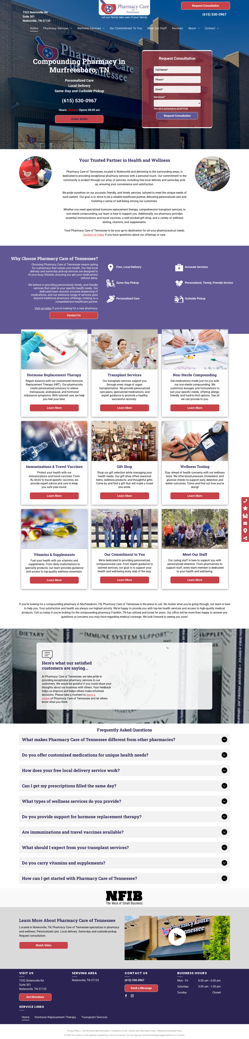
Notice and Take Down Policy (143, 1030)
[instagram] (132, 996)
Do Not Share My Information (96, 1030)
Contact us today (93, 234)
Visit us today (43, 308)
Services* (159, 97)
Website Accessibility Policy (169, 1030)
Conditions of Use (120, 1030)
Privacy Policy (73, 1030)
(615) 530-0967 (214, 14)
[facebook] (126, 996)
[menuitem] (34, 28)
